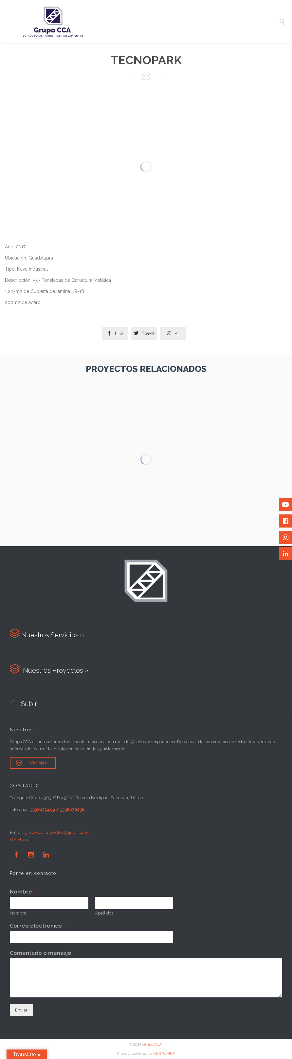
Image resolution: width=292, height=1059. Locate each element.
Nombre (22, 892)
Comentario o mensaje (42, 953)
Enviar (21, 1010)
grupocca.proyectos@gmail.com (57, 832)
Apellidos (104, 913)
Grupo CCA (152, 1044)
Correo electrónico (37, 926)
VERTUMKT (164, 1053)
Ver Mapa (19, 839)
